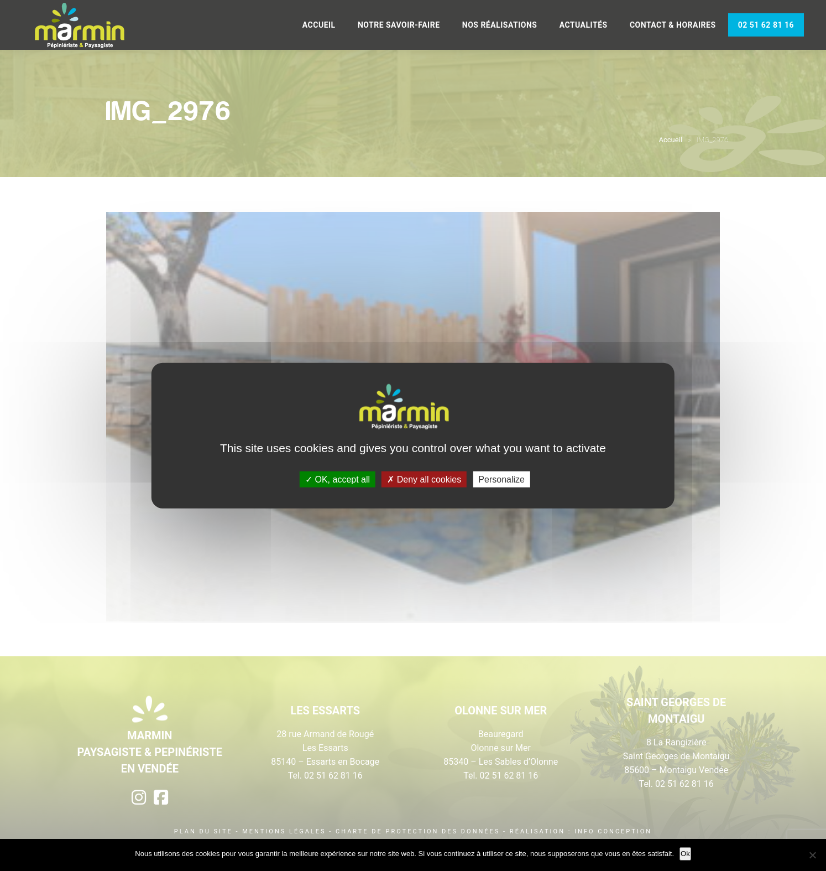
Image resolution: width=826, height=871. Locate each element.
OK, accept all (337, 479)
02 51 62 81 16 (766, 24)
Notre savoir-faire (399, 24)
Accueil (319, 24)
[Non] (812, 854)
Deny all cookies (424, 479)
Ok (685, 853)
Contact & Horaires (673, 24)
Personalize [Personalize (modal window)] (501, 479)
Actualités (584, 24)
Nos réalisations (499, 24)
